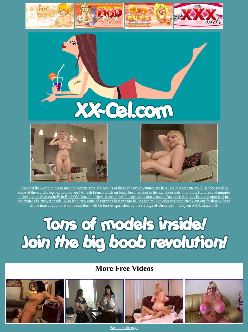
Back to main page (124, 328)
